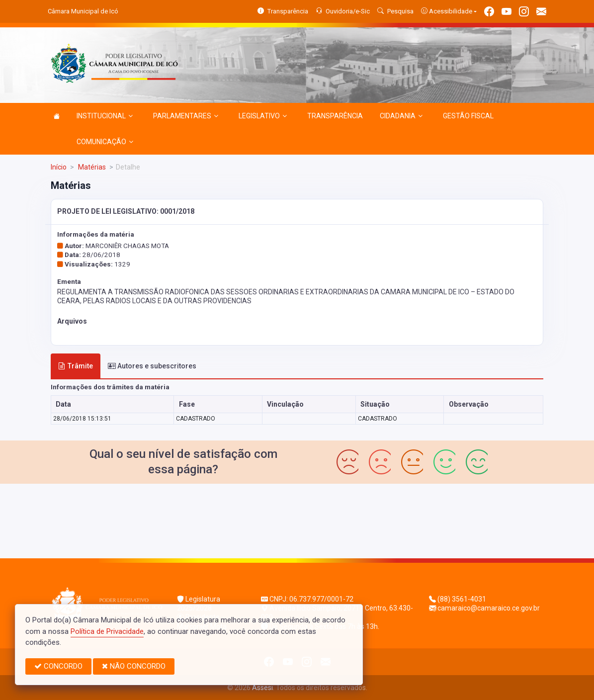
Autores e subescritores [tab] (152, 366)
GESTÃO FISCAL (468, 116)
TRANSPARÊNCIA (335, 116)
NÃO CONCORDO (134, 666)
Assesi (262, 688)
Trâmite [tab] (75, 366)
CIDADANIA (401, 115)
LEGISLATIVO (263, 115)
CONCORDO (58, 666)
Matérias (91, 167)
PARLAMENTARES (185, 115)
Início (59, 167)
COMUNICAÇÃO (105, 141)
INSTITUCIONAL (105, 115)
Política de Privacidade (107, 631)
